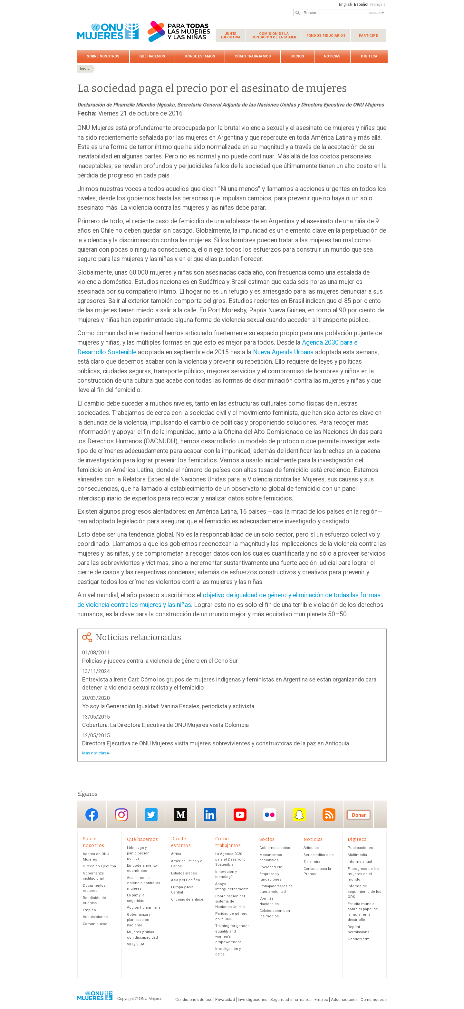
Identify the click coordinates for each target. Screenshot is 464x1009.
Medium (180, 815)
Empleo (89, 910)
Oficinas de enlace (187, 900)
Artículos (311, 848)
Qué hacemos (152, 56)
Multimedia (357, 855)
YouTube (240, 815)
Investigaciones (252, 1000)
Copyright (125, 999)
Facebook (91, 815)
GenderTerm (359, 939)
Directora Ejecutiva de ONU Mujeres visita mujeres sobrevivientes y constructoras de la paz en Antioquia (215, 743)
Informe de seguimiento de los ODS (364, 891)
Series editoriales (319, 855)
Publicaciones (360, 848)
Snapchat (299, 815)
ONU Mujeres (150, 999)
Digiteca (369, 56)
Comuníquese (95, 924)
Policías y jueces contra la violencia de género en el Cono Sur (160, 660)
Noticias (332, 56)
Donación (358, 815)
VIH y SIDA (135, 945)
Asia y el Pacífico (185, 880)
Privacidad (225, 1000)
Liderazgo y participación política (138, 853)
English (344, 4)
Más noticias (94, 753)
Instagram (121, 815)
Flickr (269, 815)
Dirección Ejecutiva (99, 866)
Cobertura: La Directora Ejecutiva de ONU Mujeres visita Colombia (165, 724)
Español (360, 4)
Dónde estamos (200, 56)
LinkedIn (210, 815)
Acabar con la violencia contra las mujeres (143, 883)
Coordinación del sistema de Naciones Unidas (230, 901)
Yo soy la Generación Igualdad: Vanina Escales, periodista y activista (168, 706)
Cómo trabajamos (253, 56)
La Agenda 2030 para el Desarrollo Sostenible (230, 859)
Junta (230, 35)
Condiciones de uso (193, 1000)
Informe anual (360, 862)
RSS (328, 815)
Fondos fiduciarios (326, 36)
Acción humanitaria (143, 908)
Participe (368, 36)
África (176, 854)
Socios (297, 56)
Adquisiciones (95, 917)
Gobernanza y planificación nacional (138, 920)
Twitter (151, 815)
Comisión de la (273, 35)
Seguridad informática (291, 1000)
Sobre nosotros (103, 56)
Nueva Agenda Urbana (283, 352)
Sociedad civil (271, 867)
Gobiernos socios (274, 848)
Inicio (85, 68)
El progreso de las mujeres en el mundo (363, 874)
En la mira (312, 862)
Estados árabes (184, 874)
